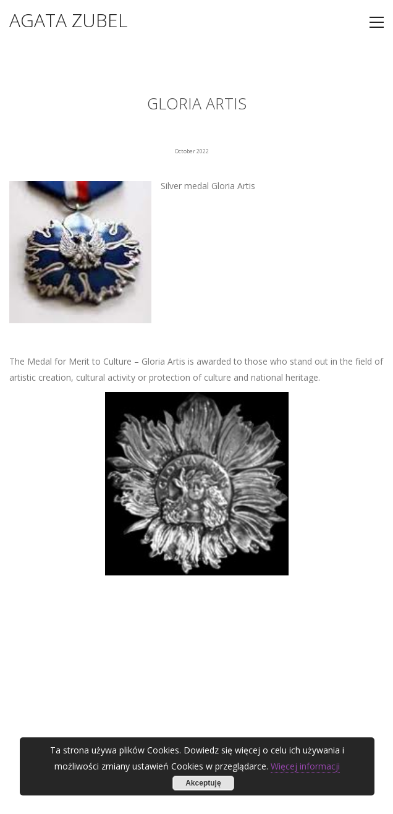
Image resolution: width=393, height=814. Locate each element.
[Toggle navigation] (377, 22)
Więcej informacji (305, 766)
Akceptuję (203, 783)
